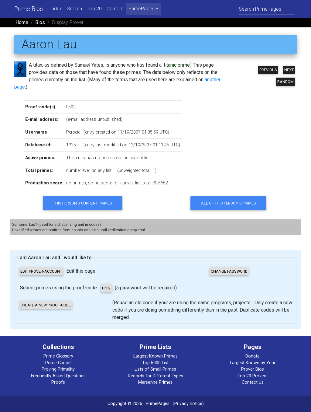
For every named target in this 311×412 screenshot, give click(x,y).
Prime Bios (28, 8)
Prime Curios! (58, 362)
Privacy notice (188, 403)
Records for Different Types (155, 376)
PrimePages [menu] (141, 9)
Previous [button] (268, 70)
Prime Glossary (58, 356)
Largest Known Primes (155, 356)
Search (74, 9)
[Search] (266, 8)
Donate (252, 356)
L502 (71, 107)
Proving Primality (58, 369)
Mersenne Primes (155, 382)
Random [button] (285, 81)
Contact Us (253, 382)
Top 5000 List (155, 362)
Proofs (58, 382)
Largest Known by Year (252, 362)
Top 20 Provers (253, 376)
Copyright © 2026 (125, 403)
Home (21, 22)
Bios (40, 22)
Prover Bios (252, 369)
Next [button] (289, 70)
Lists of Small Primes (155, 369)
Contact (115, 9)
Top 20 (94, 9)
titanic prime (177, 65)
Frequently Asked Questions (58, 376)
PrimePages (157, 403)
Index (56, 9)
